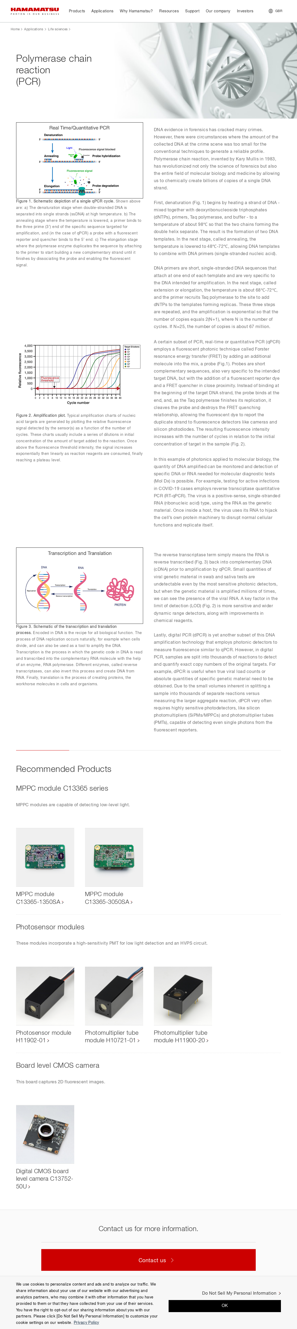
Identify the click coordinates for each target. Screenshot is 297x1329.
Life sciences (58, 29)
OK (225, 1306)
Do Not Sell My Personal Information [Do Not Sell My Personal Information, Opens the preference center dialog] (239, 1293)
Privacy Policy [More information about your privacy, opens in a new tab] (86, 1323)
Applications (33, 29)
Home (15, 29)
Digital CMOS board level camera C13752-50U (44, 1179)
